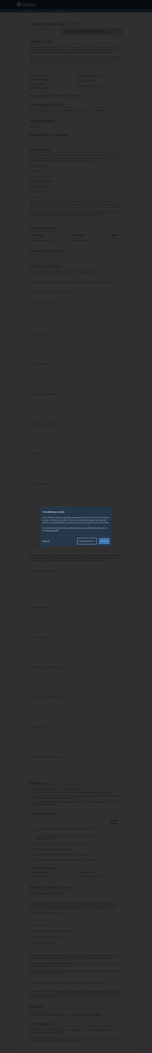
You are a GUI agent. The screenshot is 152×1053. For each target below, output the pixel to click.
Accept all (104, 541)
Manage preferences (87, 541)
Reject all (45, 541)
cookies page (51, 531)
